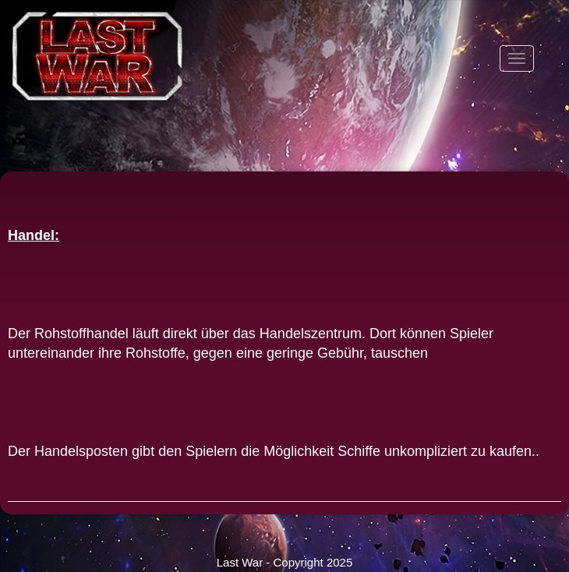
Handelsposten (81, 451)
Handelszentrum (311, 333)
